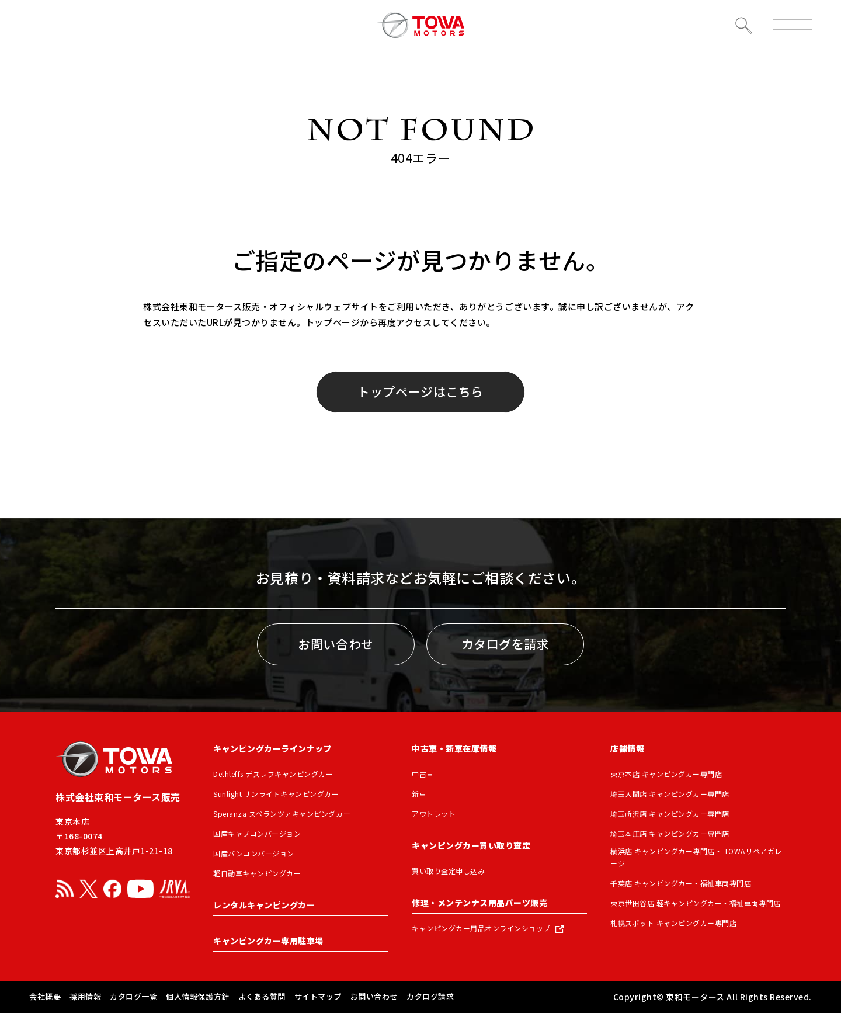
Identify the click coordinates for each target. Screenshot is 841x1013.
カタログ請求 (430, 996)
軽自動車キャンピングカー (257, 873)
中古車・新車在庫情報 (454, 748)
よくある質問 (262, 996)
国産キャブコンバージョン (257, 833)
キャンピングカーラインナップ (272, 748)
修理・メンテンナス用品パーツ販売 (479, 902)
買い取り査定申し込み (448, 871)
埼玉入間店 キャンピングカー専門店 (669, 794)
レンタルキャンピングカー (264, 905)
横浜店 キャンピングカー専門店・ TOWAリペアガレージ (696, 857)
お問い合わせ (335, 644)
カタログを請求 (505, 644)
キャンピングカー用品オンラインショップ (481, 928)
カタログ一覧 (133, 996)
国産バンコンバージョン (253, 853)
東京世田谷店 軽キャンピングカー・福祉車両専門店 (695, 903)
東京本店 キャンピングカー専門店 (666, 774)
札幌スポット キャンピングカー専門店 (673, 923)
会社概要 (45, 996)
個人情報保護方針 (197, 996)
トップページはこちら (420, 391)
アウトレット (434, 813)
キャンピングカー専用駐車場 (268, 940)
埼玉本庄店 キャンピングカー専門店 (669, 833)
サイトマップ (318, 996)
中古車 (423, 774)
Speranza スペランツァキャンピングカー (281, 813)
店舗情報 (627, 748)
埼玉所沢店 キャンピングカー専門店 (669, 813)
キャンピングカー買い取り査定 (471, 845)
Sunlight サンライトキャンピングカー (276, 794)
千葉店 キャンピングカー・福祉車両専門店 (681, 883)
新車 (419, 794)
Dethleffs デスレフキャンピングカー (273, 774)
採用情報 (85, 996)
